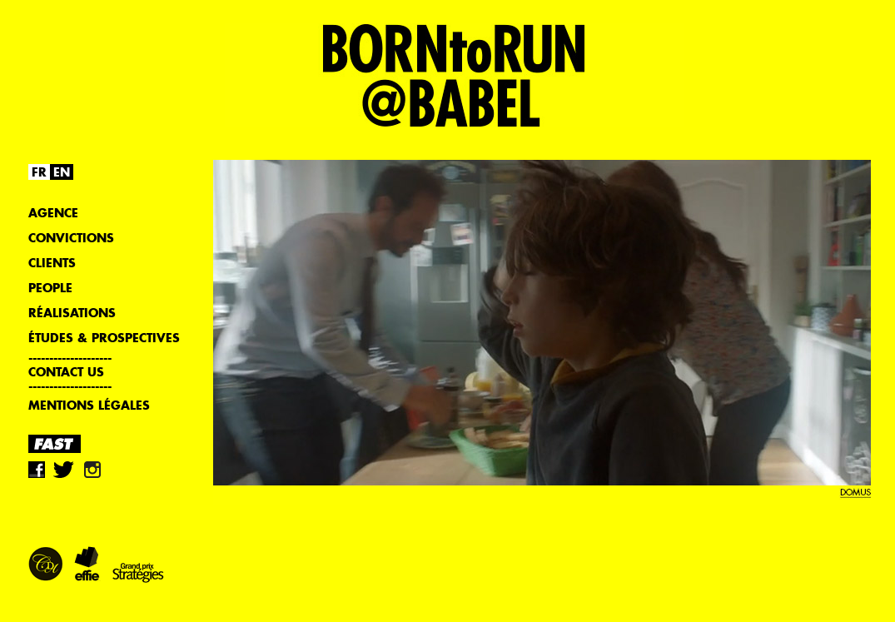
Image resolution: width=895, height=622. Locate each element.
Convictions (71, 238)
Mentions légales (89, 405)
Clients (52, 263)
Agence (53, 213)
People (50, 288)
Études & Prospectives (104, 338)
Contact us (66, 372)
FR (39, 172)
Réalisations (72, 313)
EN (61, 172)
